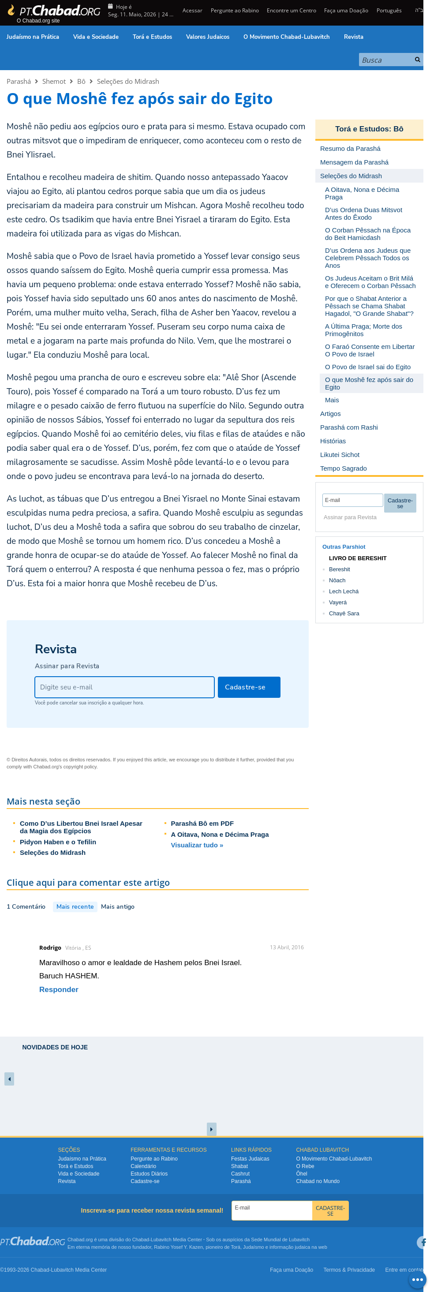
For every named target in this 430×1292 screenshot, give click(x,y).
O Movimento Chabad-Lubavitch (286, 37)
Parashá (19, 81)
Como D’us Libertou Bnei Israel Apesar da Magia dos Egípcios (81, 827)
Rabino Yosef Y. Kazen (178, 1247)
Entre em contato (405, 1270)
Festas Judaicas (250, 1159)
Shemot (54, 81)
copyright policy (80, 766)
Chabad (141, 1239)
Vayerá (338, 602)
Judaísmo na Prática (33, 37)
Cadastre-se (145, 1181)
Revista (353, 37)
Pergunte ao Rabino (235, 10)
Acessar (191, 10)
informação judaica (289, 1247)
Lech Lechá (344, 591)
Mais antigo (118, 907)
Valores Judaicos (207, 37)
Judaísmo (253, 1247)
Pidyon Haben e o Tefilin (58, 842)
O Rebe (305, 1166)
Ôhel (301, 1174)
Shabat (239, 1166)
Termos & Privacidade (349, 1270)
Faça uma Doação (346, 10)
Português (389, 10)
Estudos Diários (149, 1174)
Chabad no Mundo (318, 1181)
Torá (235, 1247)
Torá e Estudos (152, 37)
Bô (81, 81)
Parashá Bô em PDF (202, 823)
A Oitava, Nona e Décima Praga (220, 834)
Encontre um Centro (291, 10)
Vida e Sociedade (96, 37)
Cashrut (240, 1174)
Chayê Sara (344, 613)
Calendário (143, 1166)
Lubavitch (161, 1239)
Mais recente (75, 907)
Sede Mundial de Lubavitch (280, 1239)
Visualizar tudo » (197, 845)
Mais (332, 400)
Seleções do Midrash (128, 81)
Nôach (337, 580)
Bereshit (339, 569)
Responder (59, 989)
